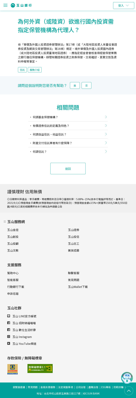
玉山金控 (12, 230)
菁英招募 (73, 250)
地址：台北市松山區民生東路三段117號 (58, 393)
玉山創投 (12, 237)
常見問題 (73, 280)
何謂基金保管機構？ (45, 117)
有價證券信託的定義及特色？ (50, 126)
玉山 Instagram (19, 337)
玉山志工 (73, 243)
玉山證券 (73, 230)
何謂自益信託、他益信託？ (49, 134)
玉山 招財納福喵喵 (21, 323)
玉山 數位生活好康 (21, 330)
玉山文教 (12, 250)
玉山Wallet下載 (78, 287)
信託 (22, 70)
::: (5, 221)
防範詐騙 (118, 387)
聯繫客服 (73, 273)
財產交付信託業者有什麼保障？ (52, 143)
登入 (121, 5)
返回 (68, 168)
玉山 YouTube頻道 (21, 343)
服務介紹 (35, 70)
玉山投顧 (12, 243)
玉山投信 (73, 237)
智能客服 (12, 280)
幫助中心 (12, 273)
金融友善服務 (48, 387)
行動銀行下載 (15, 287)
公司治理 (81, 387)
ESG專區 (106, 387)
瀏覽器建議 (19, 387)
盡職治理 (93, 387)
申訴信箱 (12, 293)
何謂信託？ (39, 151)
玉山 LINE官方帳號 (21, 316)
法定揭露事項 (65, 387)
